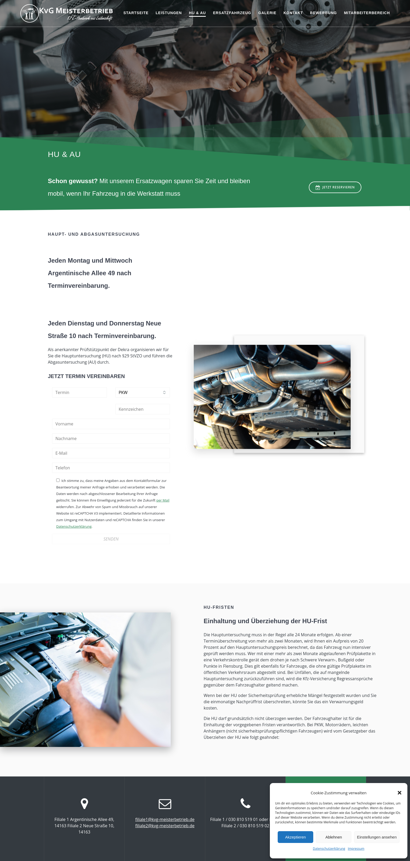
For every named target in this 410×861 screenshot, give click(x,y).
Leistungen (169, 13)
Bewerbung (323, 13)
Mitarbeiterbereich (367, 13)
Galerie (267, 13)
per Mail (162, 500)
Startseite (136, 13)
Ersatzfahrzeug (232, 13)
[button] (399, 792)
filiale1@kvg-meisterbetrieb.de (165, 819)
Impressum (356, 848)
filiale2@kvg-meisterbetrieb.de (165, 825)
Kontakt (293, 13)
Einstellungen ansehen (377, 837)
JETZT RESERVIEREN (334, 187)
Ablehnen (333, 837)
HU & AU (197, 13)
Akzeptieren (295, 837)
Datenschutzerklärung (329, 848)
